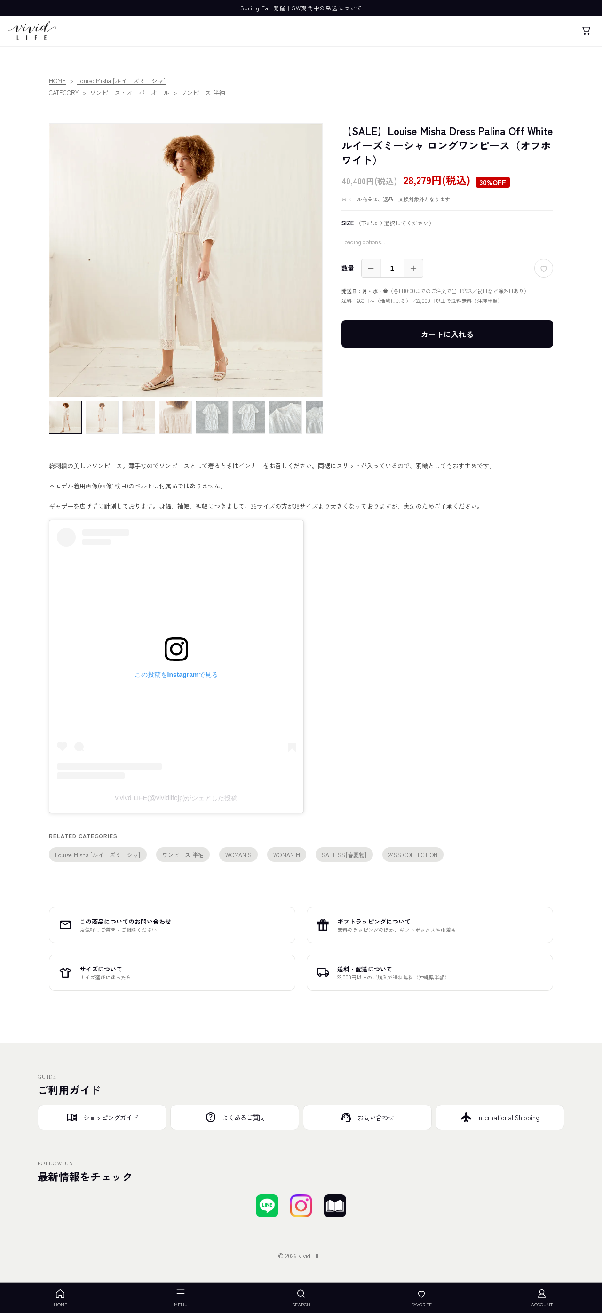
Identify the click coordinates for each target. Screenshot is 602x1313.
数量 (347, 267)
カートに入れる (447, 334)
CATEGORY (64, 92)
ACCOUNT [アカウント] (542, 1298)
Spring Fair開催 (262, 8)
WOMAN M (286, 855)
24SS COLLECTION (413, 855)
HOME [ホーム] (60, 1298)
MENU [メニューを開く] (181, 1298)
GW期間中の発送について (327, 8)
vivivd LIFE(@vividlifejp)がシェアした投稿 (176, 798)
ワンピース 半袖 (203, 92)
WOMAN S (238, 855)
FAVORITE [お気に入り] (421, 1298)
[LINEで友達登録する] (267, 1205)
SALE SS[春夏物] (344, 855)
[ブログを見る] (335, 1205)
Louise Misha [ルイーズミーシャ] (121, 80)
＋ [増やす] (413, 268)
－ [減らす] (371, 268)
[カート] (586, 30)
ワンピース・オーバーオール (129, 92)
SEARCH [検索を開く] (301, 1298)
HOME (57, 80)
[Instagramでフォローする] (301, 1205)
